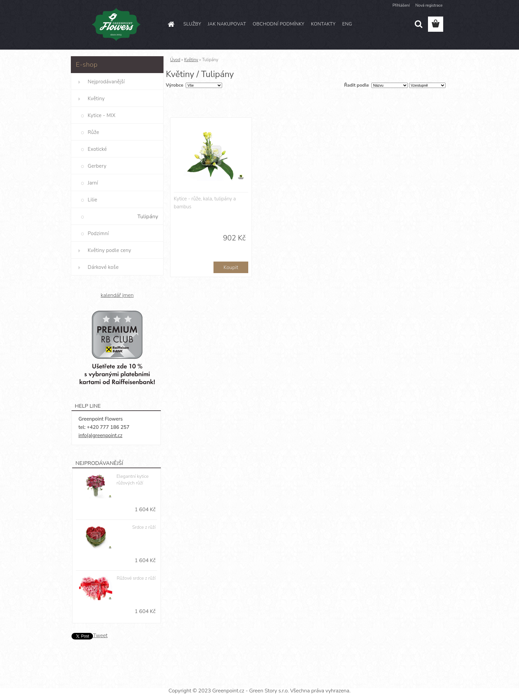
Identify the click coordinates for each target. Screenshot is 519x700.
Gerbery (97, 166)
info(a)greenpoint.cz (100, 435)
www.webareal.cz (282, 679)
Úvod (175, 60)
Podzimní (98, 233)
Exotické (97, 149)
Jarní (93, 183)
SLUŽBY (192, 24)
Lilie (92, 199)
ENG (347, 24)
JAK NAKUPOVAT (227, 24)
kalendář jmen (117, 295)
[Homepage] (170, 24)
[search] (418, 24)
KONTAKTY (323, 24)
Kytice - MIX (102, 115)
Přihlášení (401, 5)
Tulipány (147, 216)
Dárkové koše (103, 267)
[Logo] (116, 24)
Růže (93, 132)
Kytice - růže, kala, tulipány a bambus (205, 202)
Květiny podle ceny (109, 250)
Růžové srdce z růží (136, 578)
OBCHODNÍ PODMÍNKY (278, 24)
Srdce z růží (144, 527)
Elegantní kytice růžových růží (133, 479)
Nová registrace (429, 5)
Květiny (96, 98)
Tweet (100, 635)
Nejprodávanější (106, 81)
